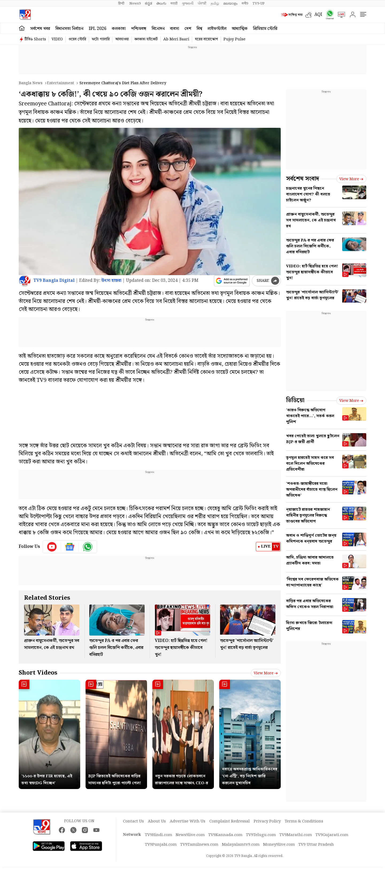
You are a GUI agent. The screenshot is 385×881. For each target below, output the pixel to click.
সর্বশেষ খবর (40, 28)
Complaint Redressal (229, 821)
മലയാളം (230, 3)
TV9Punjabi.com (161, 844)
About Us (157, 821)
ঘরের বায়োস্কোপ (206, 39)
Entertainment (60, 83)
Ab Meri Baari (176, 39)
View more (266, 673)
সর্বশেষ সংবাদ (302, 178)
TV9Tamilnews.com (199, 844)
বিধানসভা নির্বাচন (69, 28)
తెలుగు (161, 3)
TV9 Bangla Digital (54, 280)
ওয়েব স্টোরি (77, 39)
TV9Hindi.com (158, 835)
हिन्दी (121, 3)
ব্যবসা (174, 28)
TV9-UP (258, 3)
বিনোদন (158, 28)
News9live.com (190, 835)
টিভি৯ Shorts (35, 39)
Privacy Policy (267, 821)
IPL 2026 (97, 28)
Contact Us (133, 821)
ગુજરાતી (188, 3)
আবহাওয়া (122, 39)
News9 (135, 3)
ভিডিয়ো (295, 400)
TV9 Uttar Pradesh (316, 844)
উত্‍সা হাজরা (111, 280)
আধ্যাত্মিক (240, 28)
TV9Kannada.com (225, 835)
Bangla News (31, 83)
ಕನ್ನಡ (148, 3)
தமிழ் (215, 3)
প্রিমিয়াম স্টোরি (265, 28)
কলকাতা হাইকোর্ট (146, 39)
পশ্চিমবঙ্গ (138, 28)
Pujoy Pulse (234, 39)
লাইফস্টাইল (216, 28)
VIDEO (57, 39)
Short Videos (38, 673)
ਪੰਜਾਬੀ (202, 3)
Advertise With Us (187, 821)
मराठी (174, 3)
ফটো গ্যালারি (101, 39)
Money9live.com (279, 844)
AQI (318, 14)
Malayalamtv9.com (241, 844)
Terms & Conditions (304, 821)
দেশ (187, 28)
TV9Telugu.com (261, 835)
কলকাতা (119, 28)
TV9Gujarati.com (331, 835)
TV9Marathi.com (295, 835)
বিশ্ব (199, 28)
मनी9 (245, 3)
